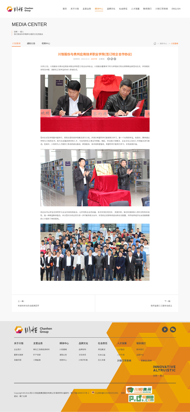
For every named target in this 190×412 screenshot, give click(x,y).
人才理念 (121, 349)
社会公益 (101, 354)
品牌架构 (82, 349)
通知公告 (31, 43)
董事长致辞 (18, 354)
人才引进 (121, 354)
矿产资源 (37, 354)
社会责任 (123, 9)
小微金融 (37, 360)
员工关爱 (101, 360)
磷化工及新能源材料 (41, 349)
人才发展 (135, 9)
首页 (65, 9)
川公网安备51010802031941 (105, 393)
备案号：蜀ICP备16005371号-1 (76, 393)
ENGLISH (176, 9)
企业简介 (17, 349)
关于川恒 (75, 9)
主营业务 (87, 9)
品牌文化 (111, 9)
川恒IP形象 (83, 360)
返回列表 (94, 59)
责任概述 (101, 349)
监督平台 (140, 354)
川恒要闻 (16, 43)
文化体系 (82, 354)
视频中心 (46, 43)
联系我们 (147, 9)
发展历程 (17, 360)
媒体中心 (99, 9)
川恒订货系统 (161, 9)
